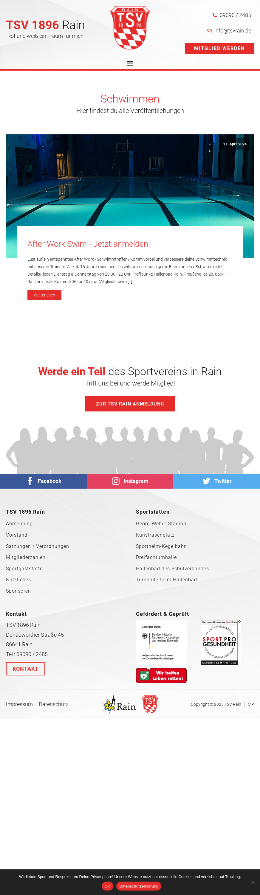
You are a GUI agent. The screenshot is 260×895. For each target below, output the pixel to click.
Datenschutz (54, 704)
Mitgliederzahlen (26, 557)
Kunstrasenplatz (155, 535)
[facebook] (43, 481)
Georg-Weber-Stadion (161, 523)
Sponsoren (18, 591)
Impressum (19, 704)
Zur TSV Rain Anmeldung (130, 404)
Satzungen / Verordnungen (37, 546)
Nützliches (18, 579)
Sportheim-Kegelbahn (161, 546)
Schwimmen (130, 99)
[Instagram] (130, 481)
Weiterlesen (44, 295)
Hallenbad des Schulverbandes (172, 568)
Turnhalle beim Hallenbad (166, 579)
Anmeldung (19, 523)
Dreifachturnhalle (156, 557)
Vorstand (16, 535)
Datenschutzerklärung (138, 886)
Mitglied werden (219, 48)
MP (251, 704)
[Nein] (253, 882)
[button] (231, 15)
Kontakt (25, 669)
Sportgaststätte (24, 568)
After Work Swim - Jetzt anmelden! (88, 244)
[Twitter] (216, 481)
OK (107, 886)
